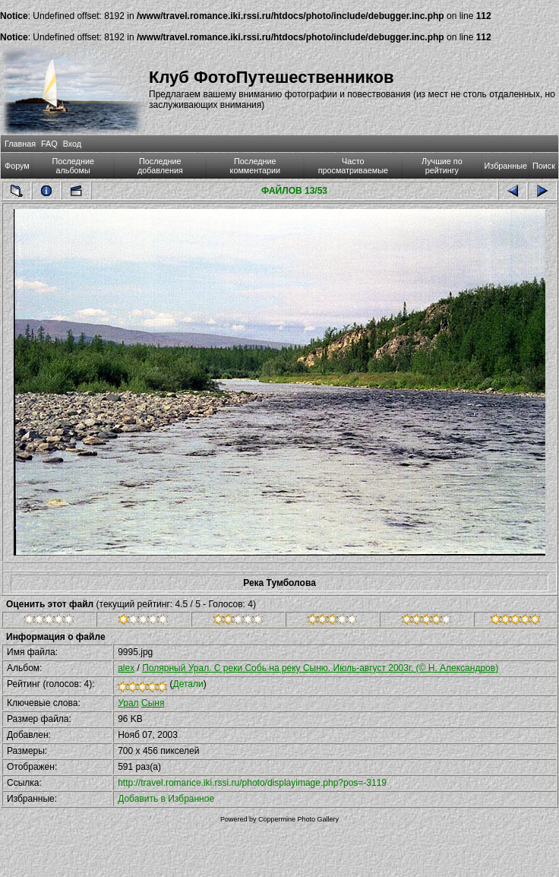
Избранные (506, 165)
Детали (188, 684)
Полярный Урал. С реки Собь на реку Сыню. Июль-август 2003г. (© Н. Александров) (320, 668)
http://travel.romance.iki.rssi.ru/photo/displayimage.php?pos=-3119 (252, 782)
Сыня (152, 703)
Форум (17, 165)
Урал (128, 703)
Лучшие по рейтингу (442, 166)
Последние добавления (160, 166)
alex (126, 668)
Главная (20, 143)
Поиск (543, 165)
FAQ (49, 143)
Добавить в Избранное (166, 798)
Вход (72, 143)
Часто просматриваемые (353, 166)
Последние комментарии (255, 166)
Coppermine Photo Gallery (298, 819)
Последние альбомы (73, 166)
